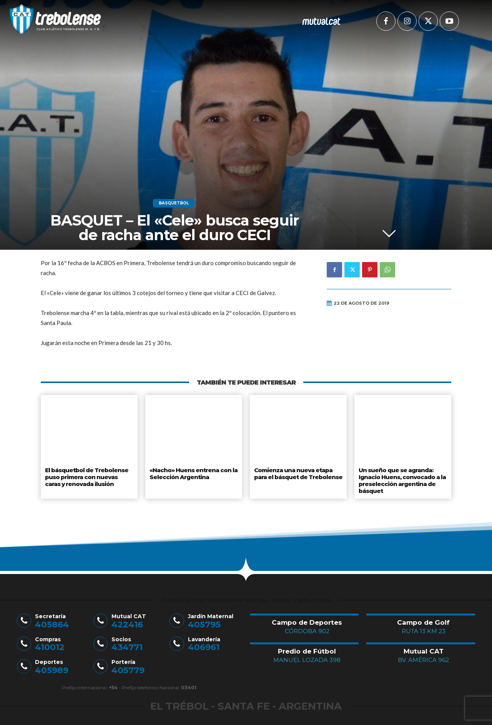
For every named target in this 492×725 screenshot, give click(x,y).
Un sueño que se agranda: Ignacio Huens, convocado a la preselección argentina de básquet (401, 478)
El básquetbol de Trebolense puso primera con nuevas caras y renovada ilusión (89, 475)
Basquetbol (173, 203)
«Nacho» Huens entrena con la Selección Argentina (192, 472)
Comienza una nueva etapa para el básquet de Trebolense (297, 472)
